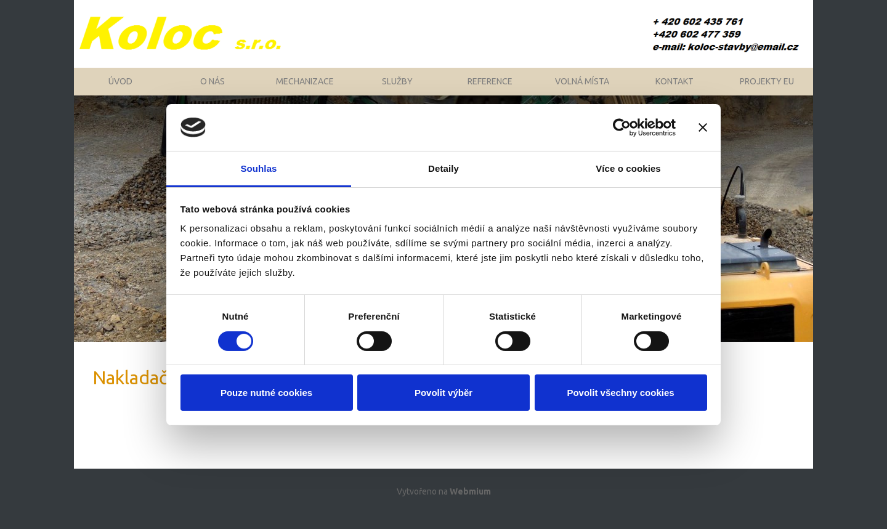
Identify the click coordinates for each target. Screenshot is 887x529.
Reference (490, 89)
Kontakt (674, 89)
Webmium (470, 506)
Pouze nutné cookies (266, 392)
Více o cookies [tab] (628, 168)
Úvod (120, 89)
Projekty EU (767, 89)
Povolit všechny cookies (620, 392)
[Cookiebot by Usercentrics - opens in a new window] (622, 127)
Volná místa (582, 89)
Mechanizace (305, 89)
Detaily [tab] (443, 168)
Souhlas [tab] (258, 168)
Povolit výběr (443, 392)
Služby (397, 89)
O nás (212, 89)
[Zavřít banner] (703, 127)
